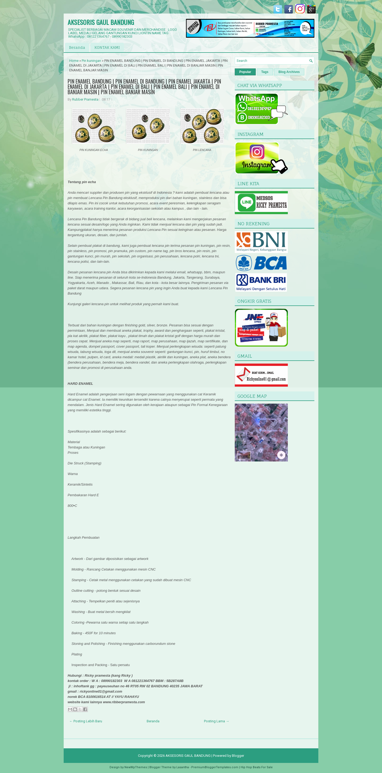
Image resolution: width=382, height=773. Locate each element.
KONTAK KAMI (107, 47)
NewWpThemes (135, 767)
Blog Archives (289, 72)
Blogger (238, 756)
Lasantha (182, 767)
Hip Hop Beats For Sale (257, 767)
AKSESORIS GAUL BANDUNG (101, 22)
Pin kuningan (91, 61)
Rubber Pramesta (85, 99)
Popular (245, 72)
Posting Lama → (216, 721)
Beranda (77, 47)
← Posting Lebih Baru (85, 721)
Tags (264, 72)
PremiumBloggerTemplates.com (214, 767)
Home (74, 61)
